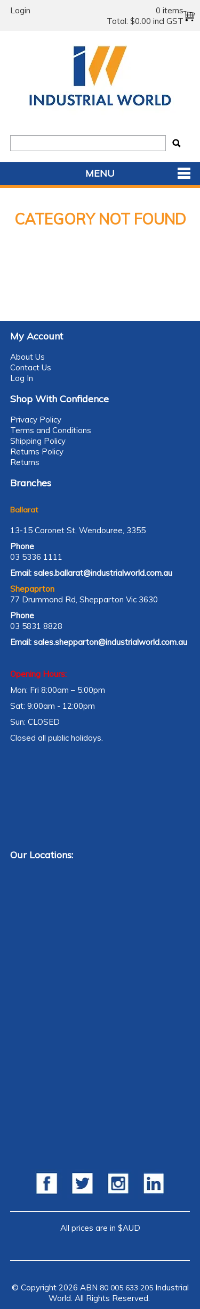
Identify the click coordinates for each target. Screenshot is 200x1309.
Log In (21, 378)
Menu (100, 173)
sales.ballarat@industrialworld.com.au (103, 573)
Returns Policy (36, 451)
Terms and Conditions (50, 430)
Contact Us (30, 367)
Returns (24, 462)
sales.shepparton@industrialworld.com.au (110, 642)
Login (20, 10)
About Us (27, 357)
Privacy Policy (35, 420)
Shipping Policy (38, 441)
